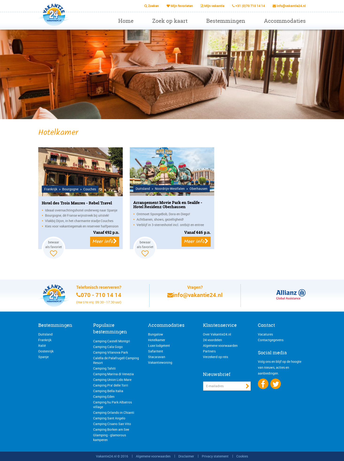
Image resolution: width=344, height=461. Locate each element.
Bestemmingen (225, 20)
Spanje (43, 357)
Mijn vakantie (214, 6)
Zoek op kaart (169, 20)
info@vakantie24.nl (291, 6)
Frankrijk (44, 340)
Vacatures (265, 334)
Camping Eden (104, 396)
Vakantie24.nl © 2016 (112, 456)
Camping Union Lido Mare (112, 379)
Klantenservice (220, 325)
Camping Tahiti (104, 368)
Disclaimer (186, 456)
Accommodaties (285, 20)
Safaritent (155, 351)
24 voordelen (212, 340)
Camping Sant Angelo (109, 418)
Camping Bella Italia (108, 391)
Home (126, 20)
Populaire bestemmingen (110, 328)
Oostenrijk (46, 351)
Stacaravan (156, 357)
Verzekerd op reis (215, 357)
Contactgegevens (270, 340)
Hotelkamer (156, 340)
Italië (42, 345)
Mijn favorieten (182, 6)
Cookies (242, 456)
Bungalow (155, 334)
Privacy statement (215, 456)
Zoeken (153, 6)
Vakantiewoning (160, 362)
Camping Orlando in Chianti (113, 412)
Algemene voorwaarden (220, 345)
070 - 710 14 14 (101, 295)
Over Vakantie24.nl (217, 334)
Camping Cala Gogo (108, 346)
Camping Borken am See (111, 429)
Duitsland (45, 334)
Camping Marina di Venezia (113, 374)
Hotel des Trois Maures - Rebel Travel (77, 203)
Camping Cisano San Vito (112, 424)
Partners (209, 351)
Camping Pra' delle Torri (110, 385)
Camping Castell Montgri (111, 341)
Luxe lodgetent (159, 345)
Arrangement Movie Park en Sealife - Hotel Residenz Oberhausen (167, 205)
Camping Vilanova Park (110, 352)
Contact (266, 325)
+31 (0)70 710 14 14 (250, 6)
